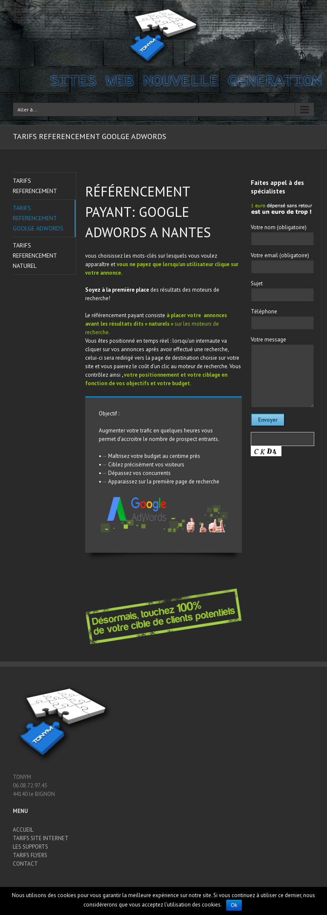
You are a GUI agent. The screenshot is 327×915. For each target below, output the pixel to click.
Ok (234, 905)
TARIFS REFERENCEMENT (35, 186)
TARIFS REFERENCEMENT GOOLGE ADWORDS (38, 218)
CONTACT (25, 863)
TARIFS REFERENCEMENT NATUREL (35, 255)
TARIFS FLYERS (30, 855)
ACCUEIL (23, 829)
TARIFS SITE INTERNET (41, 838)
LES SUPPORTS (30, 846)
